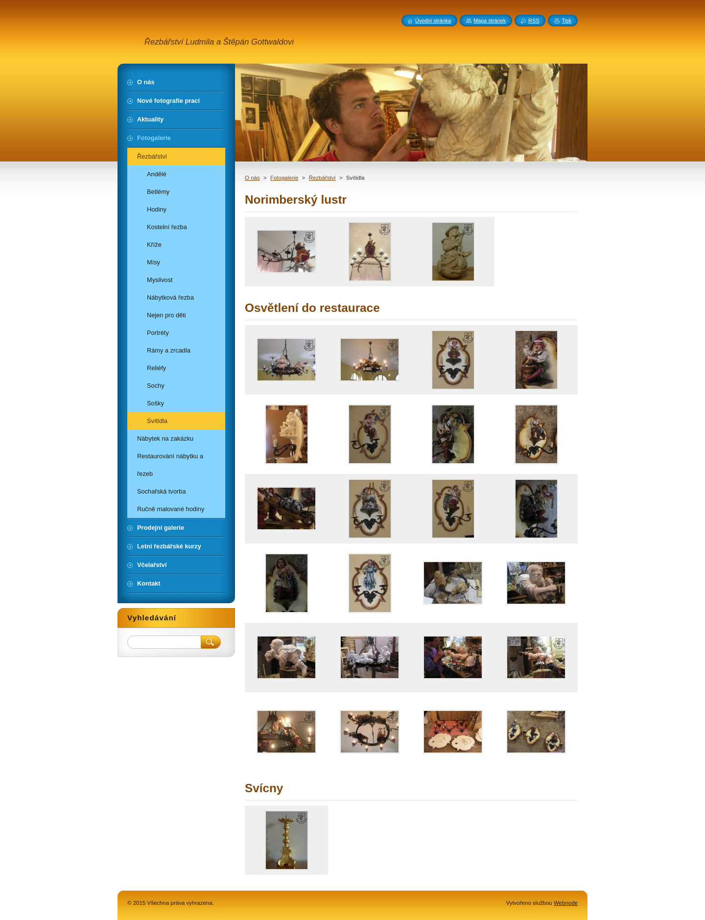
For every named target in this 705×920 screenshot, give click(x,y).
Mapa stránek (489, 21)
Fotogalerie (284, 178)
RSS (533, 21)
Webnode (566, 903)
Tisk (566, 21)
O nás (252, 178)
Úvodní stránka (433, 21)
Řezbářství (322, 178)
